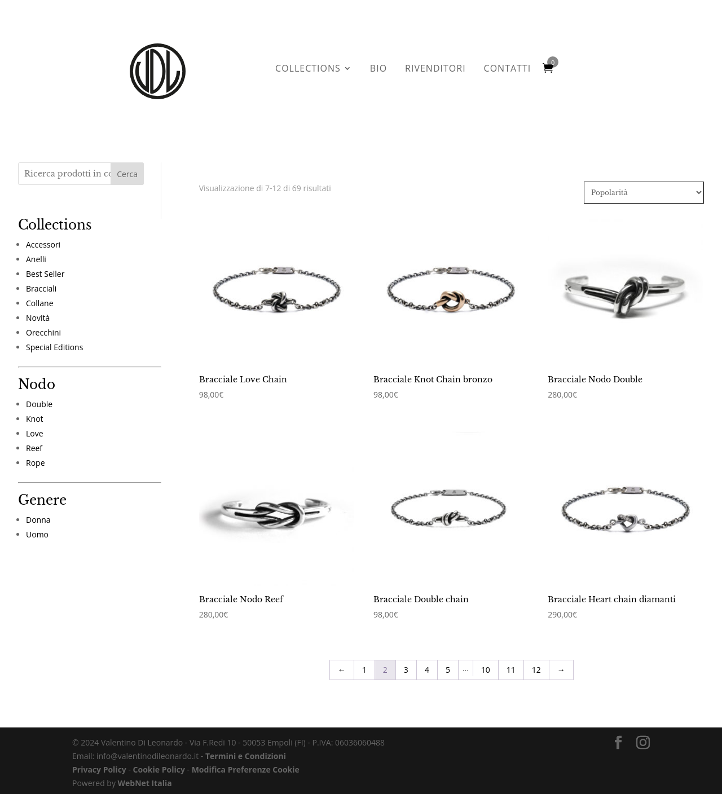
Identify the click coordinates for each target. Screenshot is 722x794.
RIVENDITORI (435, 69)
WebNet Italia (145, 772)
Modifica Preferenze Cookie (246, 759)
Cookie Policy (159, 759)
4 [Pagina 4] (427, 659)
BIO (378, 69)
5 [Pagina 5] (448, 659)
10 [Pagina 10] (485, 659)
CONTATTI (507, 69)
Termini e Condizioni (245, 745)
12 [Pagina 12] (536, 659)
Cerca (127, 174)
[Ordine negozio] (644, 193)
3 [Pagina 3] (406, 659)
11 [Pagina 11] (511, 659)
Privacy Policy (99, 759)
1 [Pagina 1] (364, 659)
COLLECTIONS (308, 69)
